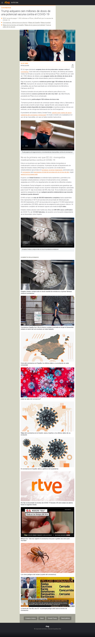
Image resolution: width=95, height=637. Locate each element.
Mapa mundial (46, 22)
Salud (42, 618)
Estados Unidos (30, 618)
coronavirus (24, 72)
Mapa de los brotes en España (13, 25)
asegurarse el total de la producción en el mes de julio (51, 172)
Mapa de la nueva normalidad (35, 25)
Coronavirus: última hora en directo (15, 22)
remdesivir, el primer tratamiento (52, 170)
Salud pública (65, 618)
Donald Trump (52, 618)
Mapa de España (34, 22)
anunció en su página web (29, 174)
